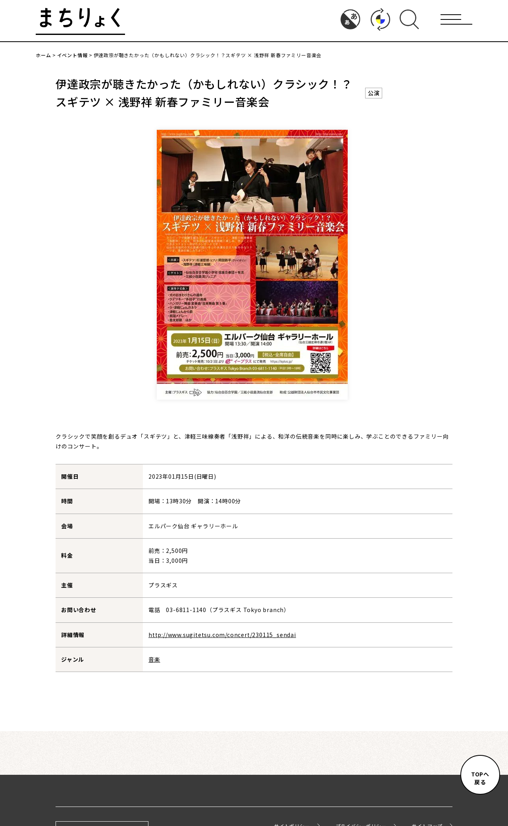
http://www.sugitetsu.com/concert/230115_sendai (222, 635)
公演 (374, 93)
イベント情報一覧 (254, 722)
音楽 (154, 659)
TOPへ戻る (480, 778)
